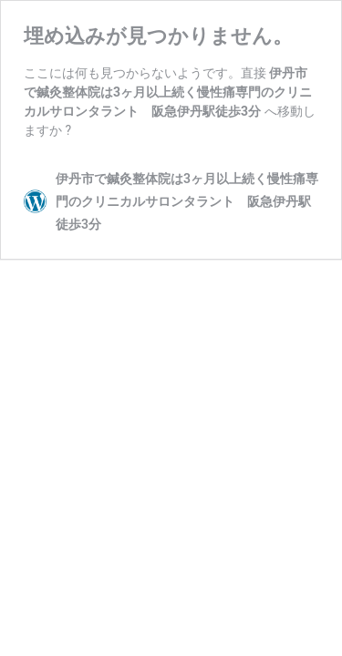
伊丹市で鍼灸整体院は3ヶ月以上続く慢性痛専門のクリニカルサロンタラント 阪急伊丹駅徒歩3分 (168, 92)
